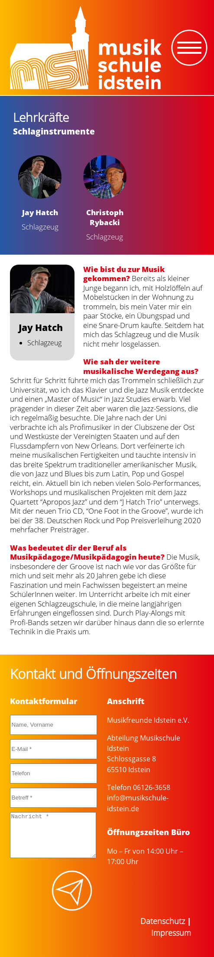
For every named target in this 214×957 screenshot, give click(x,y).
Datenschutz (162, 921)
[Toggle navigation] (189, 47)
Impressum (171, 933)
